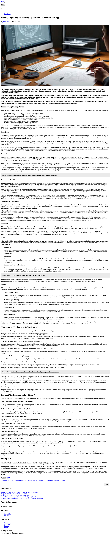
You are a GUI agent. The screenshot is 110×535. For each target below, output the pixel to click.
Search (2, 482)
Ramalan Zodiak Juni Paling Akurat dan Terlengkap (16, 480)
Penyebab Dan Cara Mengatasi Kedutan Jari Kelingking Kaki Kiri (19, 497)
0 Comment (4, 23)
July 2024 (7, 515)
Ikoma (2, 1)
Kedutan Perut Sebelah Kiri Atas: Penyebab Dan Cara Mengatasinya (19, 492)
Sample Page (7, 14)
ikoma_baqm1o (7, 21)
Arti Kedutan (7, 523)
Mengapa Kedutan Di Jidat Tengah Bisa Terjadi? (14, 493)
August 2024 (7, 514)
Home (5, 12)
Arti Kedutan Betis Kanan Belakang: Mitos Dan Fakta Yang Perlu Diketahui (22, 498)
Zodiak (8, 477)
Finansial (6, 526)
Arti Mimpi (7, 524)
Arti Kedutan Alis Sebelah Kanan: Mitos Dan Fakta (15, 495)
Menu (2, 4)
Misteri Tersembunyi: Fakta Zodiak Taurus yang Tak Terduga (49, 480)
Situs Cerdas (4, 3)
